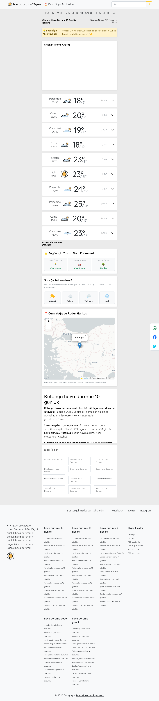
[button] (80, 345)
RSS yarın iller (134, 549)
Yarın (60, 13)
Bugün (49, 13)
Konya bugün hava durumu (56, 655)
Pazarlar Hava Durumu (76, 479)
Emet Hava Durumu (78, 469)
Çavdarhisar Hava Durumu (77, 489)
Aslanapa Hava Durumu (76, 460)
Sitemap (131, 538)
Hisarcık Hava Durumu (53, 478)
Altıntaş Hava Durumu (53, 459)
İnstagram (146, 510)
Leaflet (85, 378)
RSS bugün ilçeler (135, 545)
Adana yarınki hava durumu (84, 662)
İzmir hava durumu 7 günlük (112, 553)
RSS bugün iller (134, 542)
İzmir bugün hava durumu (55, 640)
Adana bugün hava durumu (56, 658)
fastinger (132, 534)
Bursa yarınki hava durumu (83, 647)
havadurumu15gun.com (90, 695)
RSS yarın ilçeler (135, 553)
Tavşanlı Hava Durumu (50, 489)
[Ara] (128, 4)
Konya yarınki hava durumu (84, 658)
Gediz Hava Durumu (104, 469)
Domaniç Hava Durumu (102, 460)
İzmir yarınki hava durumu (83, 643)
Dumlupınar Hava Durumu (51, 470)
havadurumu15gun (24, 4)
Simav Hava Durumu (104, 478)
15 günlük (102, 13)
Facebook (118, 510)
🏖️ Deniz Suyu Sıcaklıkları (59, 4)
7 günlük (72, 13)
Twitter (132, 510)
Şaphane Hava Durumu (102, 489)
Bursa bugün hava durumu (55, 643)
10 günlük (86, 13)
